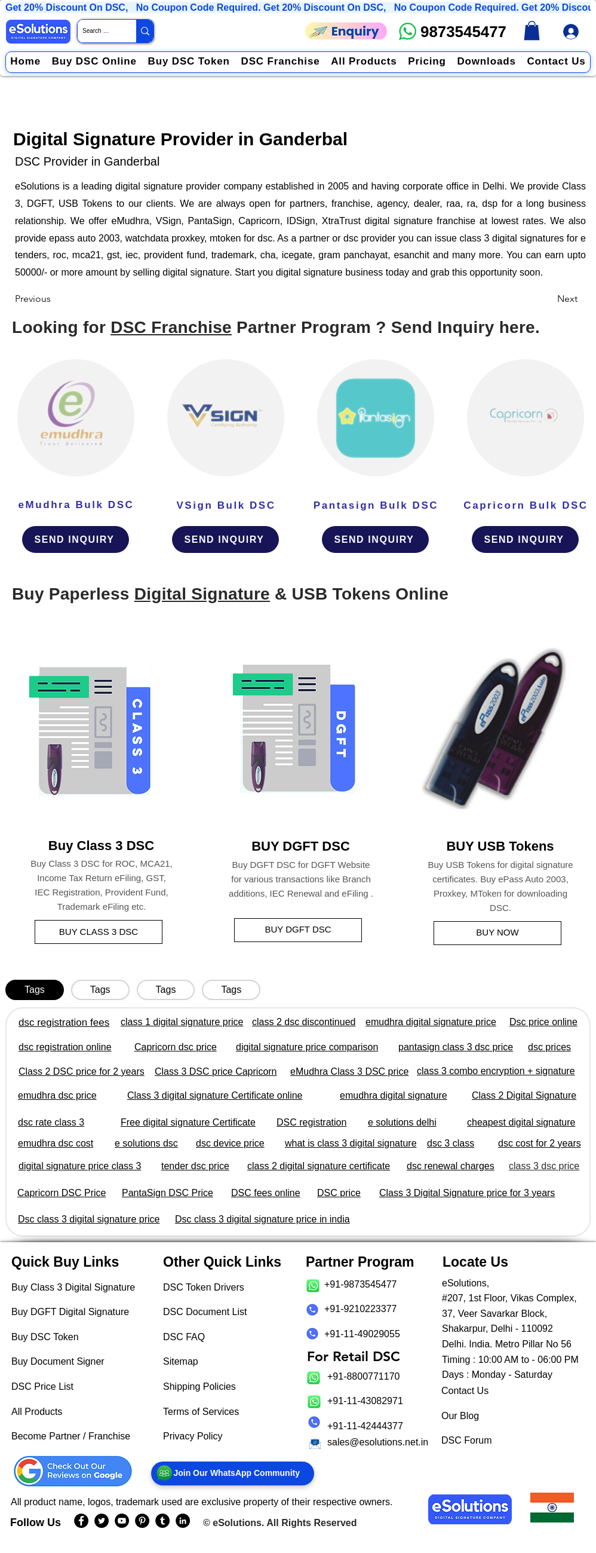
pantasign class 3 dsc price (455, 1047)
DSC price (339, 1193)
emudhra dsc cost (55, 1143)
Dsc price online (543, 1022)
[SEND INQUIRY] (75, 539)
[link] (532, 30)
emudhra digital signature (393, 1095)
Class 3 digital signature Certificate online (214, 1095)
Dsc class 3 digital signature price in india (262, 1219)
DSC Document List (205, 1312)
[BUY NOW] (497, 933)
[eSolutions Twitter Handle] (101, 1521)
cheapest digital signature (521, 1122)
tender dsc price (195, 1166)
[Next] (547, 299)
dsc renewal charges (450, 1166)
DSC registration (311, 1122)
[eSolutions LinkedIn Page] (183, 1521)
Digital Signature (202, 594)
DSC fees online (265, 1193)
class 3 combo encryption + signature (496, 1071)
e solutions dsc (146, 1143)
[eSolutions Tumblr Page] (162, 1521)
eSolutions (237, 1523)
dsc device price (230, 1143)
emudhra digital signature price (430, 1022)
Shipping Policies (199, 1386)
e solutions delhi (402, 1122)
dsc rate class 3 (51, 1122)
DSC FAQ (184, 1337)
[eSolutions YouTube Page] (122, 1521)
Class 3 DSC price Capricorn (216, 1071)
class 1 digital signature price (182, 1022)
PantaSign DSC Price (167, 1193)
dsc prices (549, 1047)
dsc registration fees (64, 1022)
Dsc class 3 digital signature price (88, 1219)
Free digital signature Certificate (188, 1122)
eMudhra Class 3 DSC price (349, 1071)
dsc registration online (65, 1047)
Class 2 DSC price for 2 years (82, 1071)
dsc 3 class (450, 1143)
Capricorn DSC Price (61, 1193)
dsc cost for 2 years (539, 1143)
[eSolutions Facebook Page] (81, 1521)
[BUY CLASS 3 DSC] (98, 932)
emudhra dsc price (57, 1095)
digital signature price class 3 (80, 1166)
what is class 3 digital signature (351, 1143)
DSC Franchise (171, 327)
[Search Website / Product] (96, 31)
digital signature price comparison (307, 1047)
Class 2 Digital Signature (524, 1095)
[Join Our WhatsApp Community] (232, 1473)
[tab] (34, 990)
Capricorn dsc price (175, 1047)
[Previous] (54, 299)
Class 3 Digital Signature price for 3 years (467, 1193)
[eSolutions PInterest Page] (142, 1521)
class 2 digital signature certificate (318, 1166)
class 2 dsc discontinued (303, 1022)
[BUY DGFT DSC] (298, 930)
